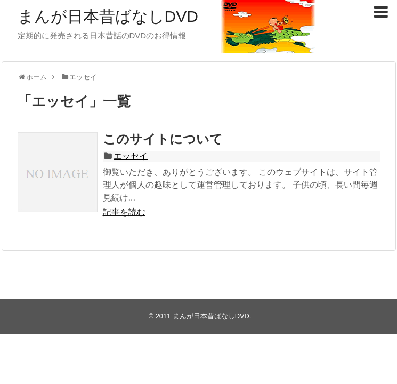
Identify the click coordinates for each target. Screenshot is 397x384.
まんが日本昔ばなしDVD (108, 16)
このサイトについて (163, 139)
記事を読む (124, 212)
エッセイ (131, 156)
